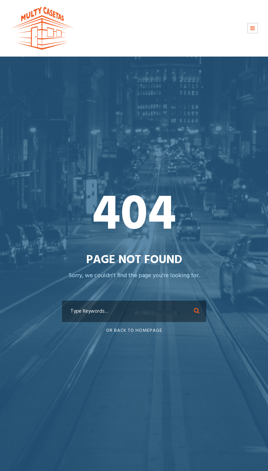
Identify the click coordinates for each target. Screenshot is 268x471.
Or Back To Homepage (134, 330)
